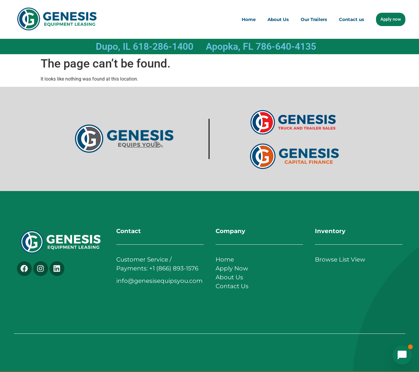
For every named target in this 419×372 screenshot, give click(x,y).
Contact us (351, 19)
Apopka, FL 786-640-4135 (261, 46)
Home (249, 19)
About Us (278, 19)
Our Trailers (314, 19)
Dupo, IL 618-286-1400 (144, 46)
